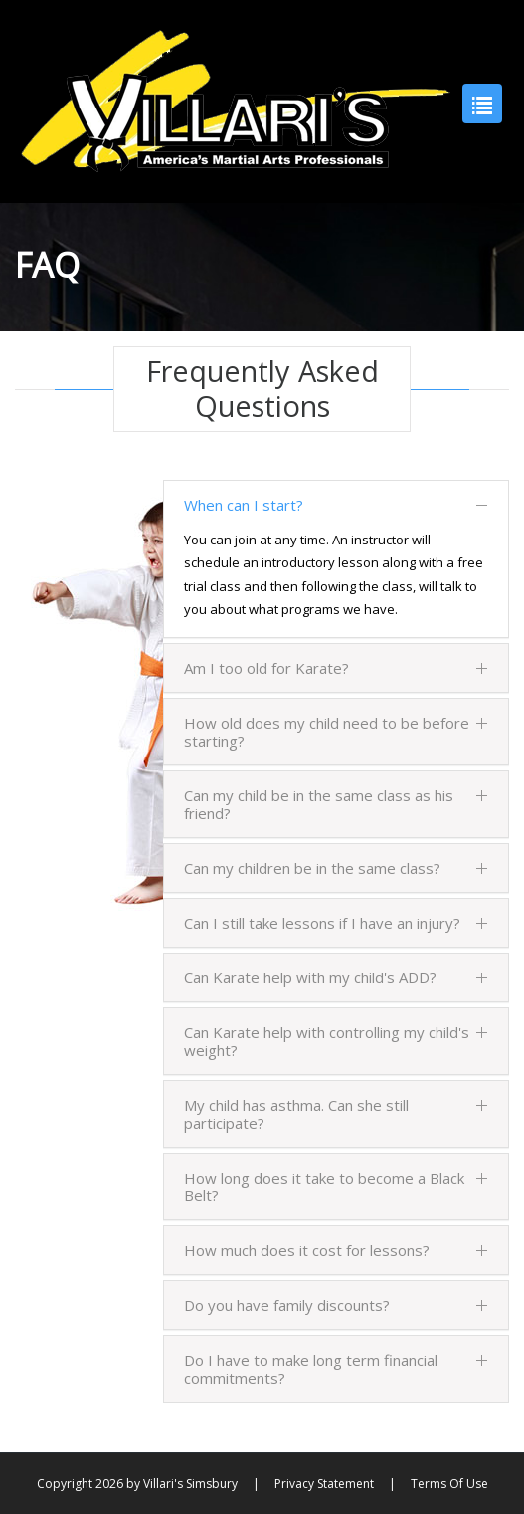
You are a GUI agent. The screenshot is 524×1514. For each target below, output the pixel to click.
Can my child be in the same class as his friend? (336, 804)
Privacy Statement (324, 1483)
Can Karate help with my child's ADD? (336, 977)
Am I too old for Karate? (336, 668)
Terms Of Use (449, 1483)
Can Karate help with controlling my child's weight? (336, 1041)
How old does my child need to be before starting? (336, 732)
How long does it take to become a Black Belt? (336, 1186)
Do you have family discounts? (336, 1305)
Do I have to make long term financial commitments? (336, 1369)
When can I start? (336, 505)
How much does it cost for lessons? (336, 1250)
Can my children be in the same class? (336, 868)
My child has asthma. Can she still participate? (336, 1114)
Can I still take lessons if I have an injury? (336, 923)
